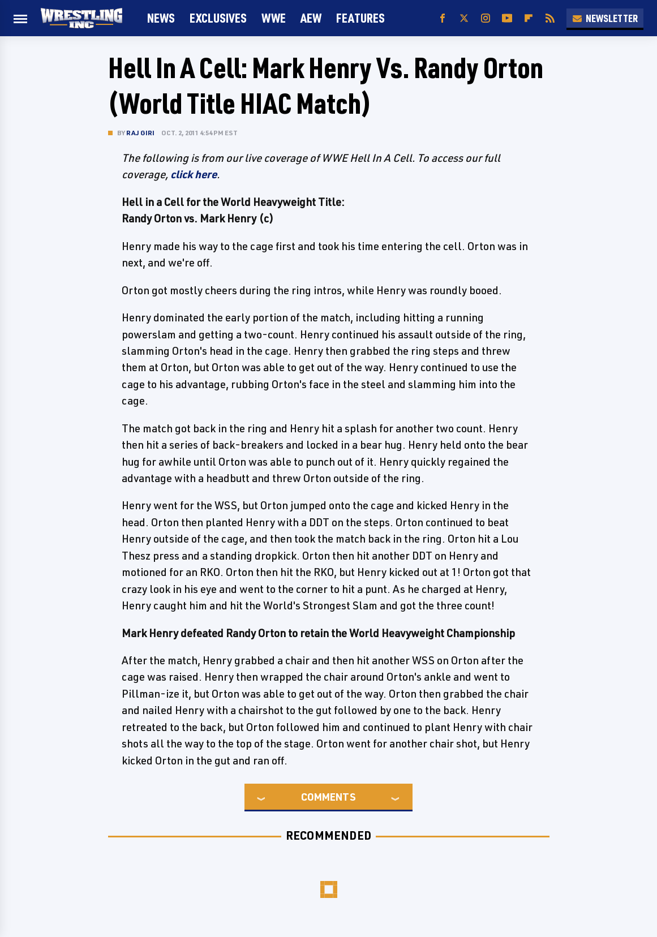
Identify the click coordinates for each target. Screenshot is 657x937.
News (161, 17)
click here (193, 174)
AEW (310, 17)
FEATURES (360, 17)
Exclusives (218, 17)
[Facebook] (442, 18)
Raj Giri (140, 132)
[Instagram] (485, 18)
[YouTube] (507, 18)
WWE (273, 17)
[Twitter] (464, 18)
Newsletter (605, 18)
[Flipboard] (528, 18)
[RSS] (550, 18)
